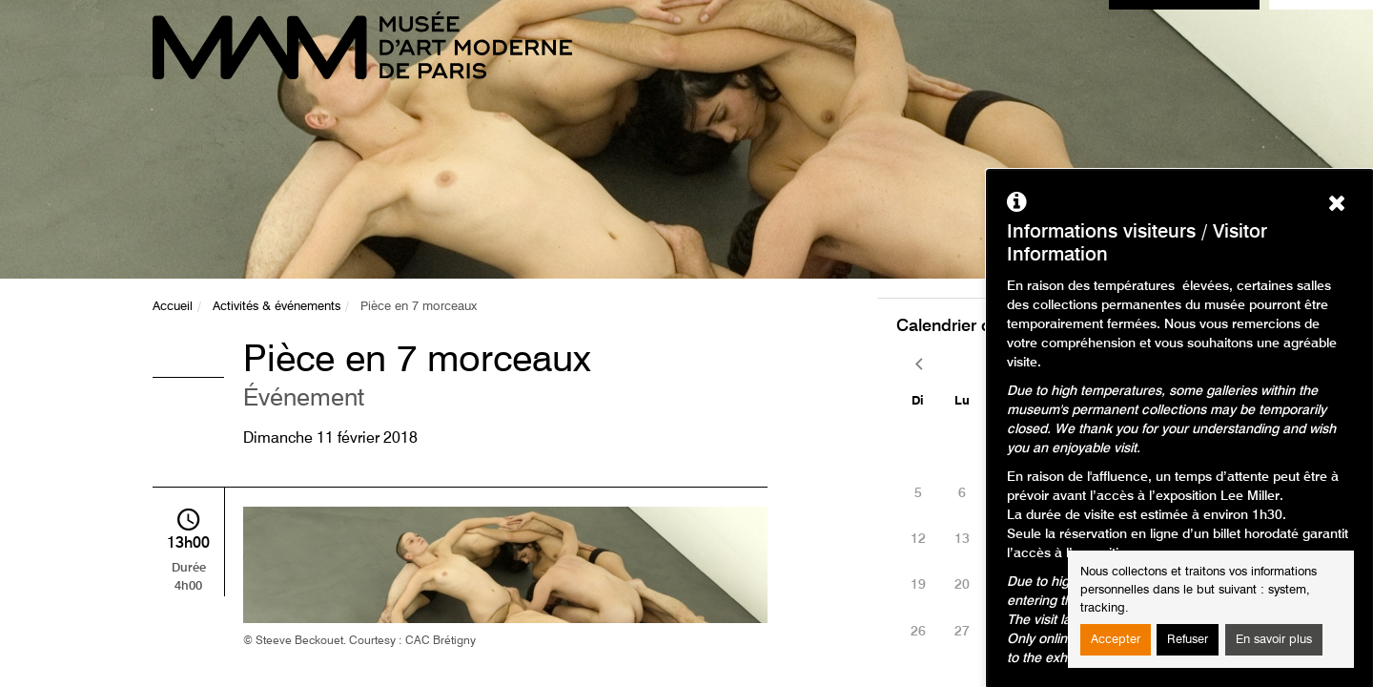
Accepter (1115, 640)
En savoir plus (1274, 640)
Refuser (1187, 640)
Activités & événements (276, 307)
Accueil (173, 307)
